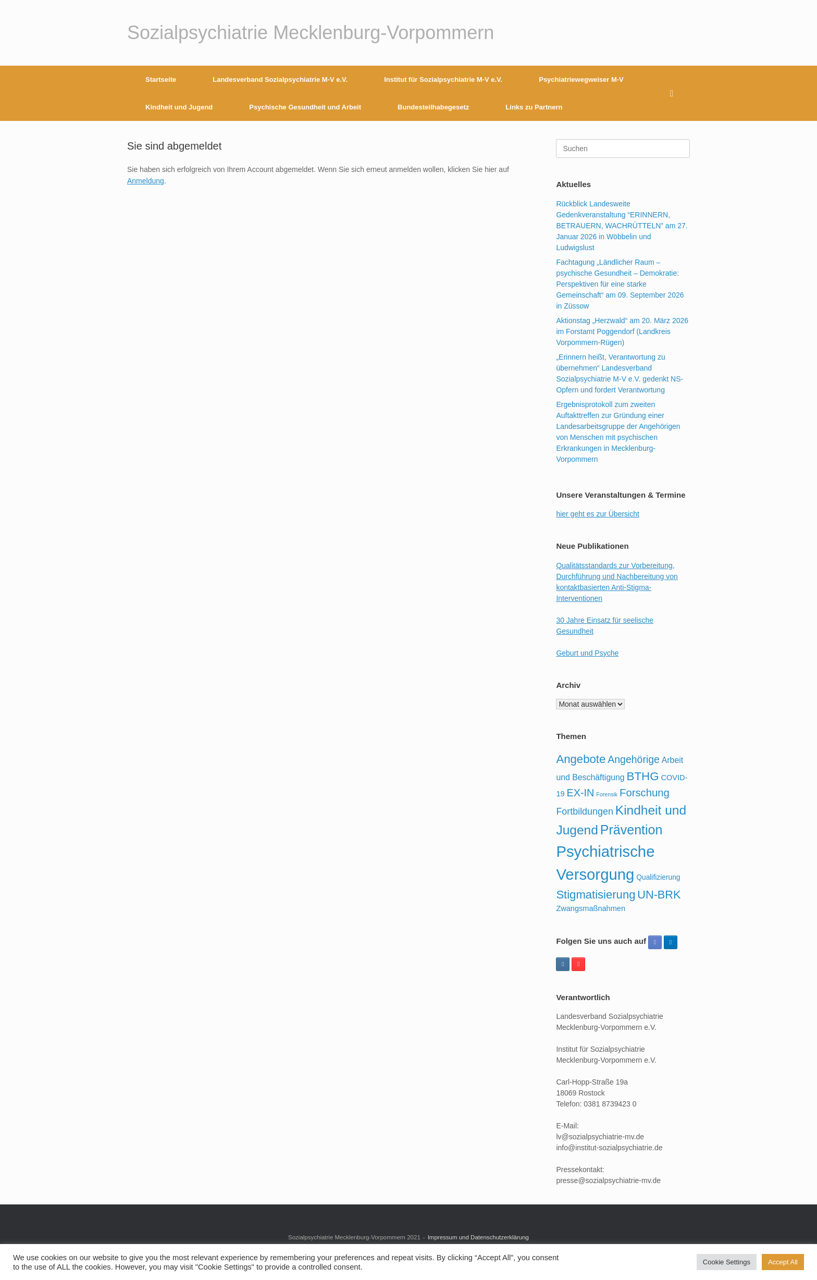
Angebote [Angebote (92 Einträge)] (580, 759)
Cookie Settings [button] (726, 1262)
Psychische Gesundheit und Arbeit (305, 107)
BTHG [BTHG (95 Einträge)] (643, 776)
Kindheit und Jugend (179, 107)
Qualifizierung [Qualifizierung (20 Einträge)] (658, 877)
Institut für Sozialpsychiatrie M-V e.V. (443, 79)
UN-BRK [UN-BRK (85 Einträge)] (658, 894)
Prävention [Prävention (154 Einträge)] (631, 829)
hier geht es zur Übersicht (597, 514)
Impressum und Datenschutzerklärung (478, 1237)
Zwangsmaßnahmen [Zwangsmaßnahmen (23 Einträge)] (590, 908)
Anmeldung (145, 181)
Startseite (160, 79)
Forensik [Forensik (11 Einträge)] (606, 794)
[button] (674, 93)
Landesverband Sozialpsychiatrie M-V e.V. (280, 79)
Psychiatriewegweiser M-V (581, 79)
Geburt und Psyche (587, 653)
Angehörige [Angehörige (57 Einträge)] (634, 759)
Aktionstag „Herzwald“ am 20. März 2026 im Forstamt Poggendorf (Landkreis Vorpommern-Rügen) (622, 331)
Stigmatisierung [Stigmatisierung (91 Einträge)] (595, 894)
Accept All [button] (783, 1262)
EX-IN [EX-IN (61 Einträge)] (580, 792)
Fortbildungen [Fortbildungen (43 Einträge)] (584, 811)
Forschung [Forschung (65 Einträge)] (645, 792)
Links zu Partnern (533, 107)
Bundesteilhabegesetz (433, 107)
